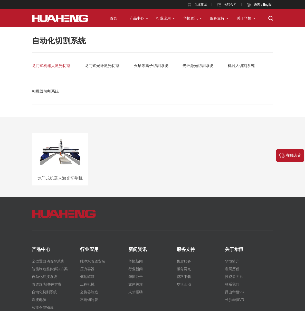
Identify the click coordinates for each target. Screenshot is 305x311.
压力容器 (87, 269)
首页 (113, 18)
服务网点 (184, 269)
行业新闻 (135, 269)
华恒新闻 (135, 261)
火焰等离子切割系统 (151, 65)
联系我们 (232, 284)
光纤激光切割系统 (198, 65)
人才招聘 (135, 292)
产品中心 (137, 18)
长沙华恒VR (234, 300)
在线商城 (200, 4)
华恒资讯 (190, 18)
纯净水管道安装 (92, 261)
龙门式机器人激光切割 (51, 65)
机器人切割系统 (241, 65)
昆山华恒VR (234, 292)
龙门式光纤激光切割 (102, 65)
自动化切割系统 (59, 40)
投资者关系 (234, 277)
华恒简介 (232, 261)
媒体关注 (135, 284)
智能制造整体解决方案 (50, 269)
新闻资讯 (137, 249)
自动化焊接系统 (44, 277)
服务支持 (217, 18)
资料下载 (184, 277)
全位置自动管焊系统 (48, 261)
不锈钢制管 (89, 300)
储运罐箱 (87, 277)
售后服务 (184, 261)
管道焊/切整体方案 (47, 284)
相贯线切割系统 (45, 91)
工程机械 (87, 284)
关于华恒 (244, 18)
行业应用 (163, 18)
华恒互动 (184, 284)
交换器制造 (89, 292)
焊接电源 (39, 300)
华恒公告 (135, 277)
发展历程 (232, 269)
